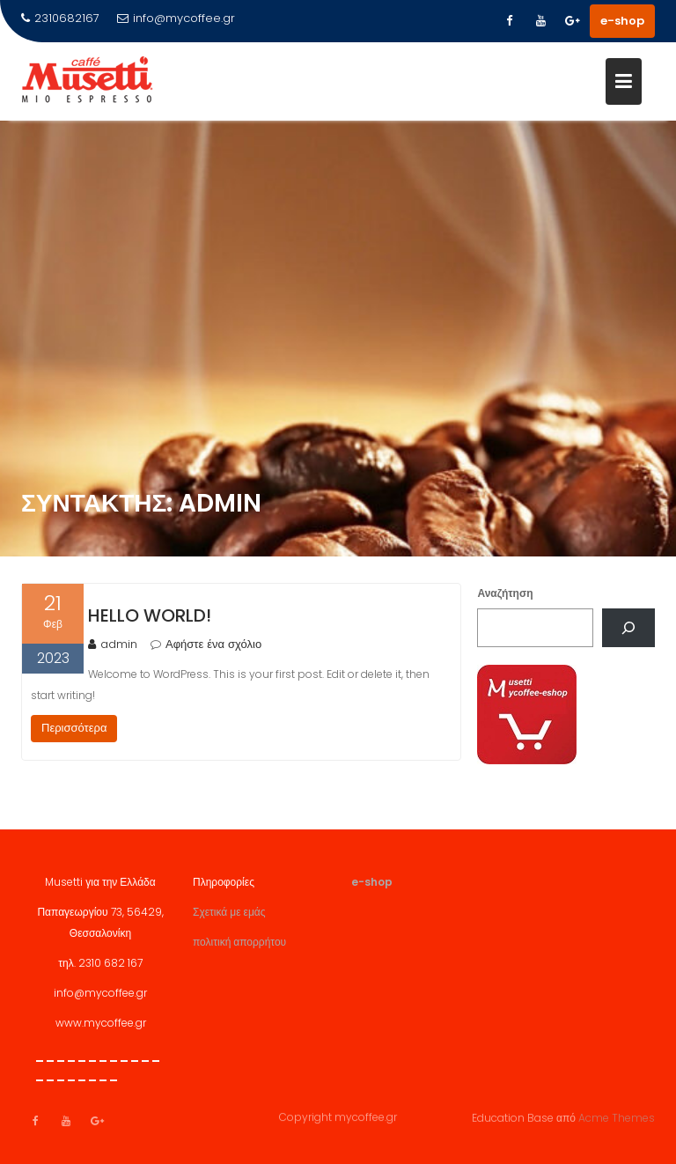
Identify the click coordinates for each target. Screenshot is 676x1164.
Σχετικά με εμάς (229, 917)
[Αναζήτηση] (628, 627)
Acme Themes (616, 1116)
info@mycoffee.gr (176, 18)
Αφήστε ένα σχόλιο (213, 644)
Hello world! (149, 615)
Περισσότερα (74, 727)
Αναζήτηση (505, 593)
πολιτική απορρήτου (239, 947)
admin (112, 644)
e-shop (622, 20)
